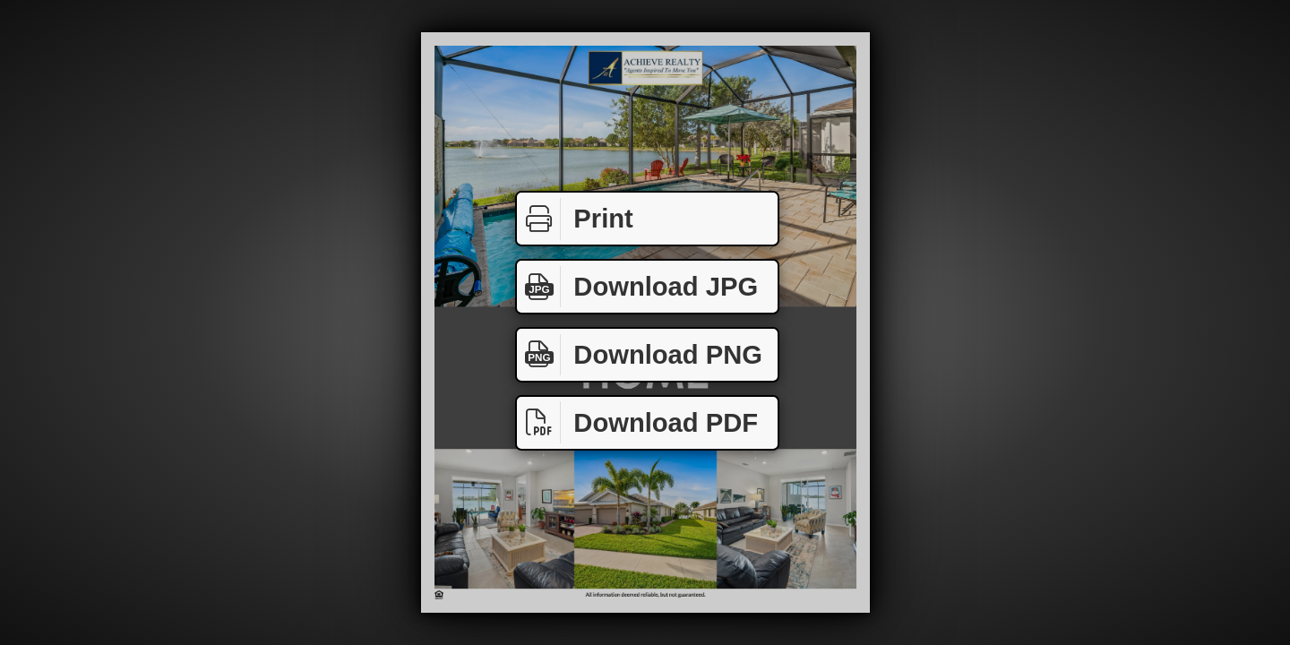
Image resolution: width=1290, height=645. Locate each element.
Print (575, 219)
